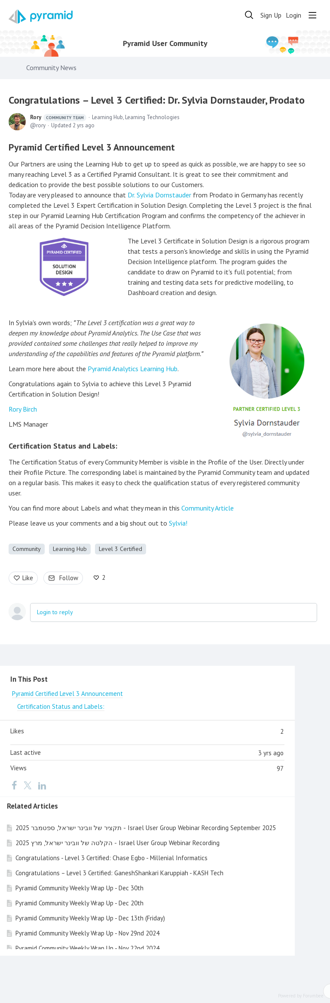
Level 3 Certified (120, 549)
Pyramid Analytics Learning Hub (132, 368)
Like (27, 578)
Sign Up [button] (270, 15)
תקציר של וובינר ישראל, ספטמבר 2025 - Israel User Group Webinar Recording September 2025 (145, 828)
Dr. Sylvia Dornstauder (159, 195)
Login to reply (55, 612)
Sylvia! (178, 523)
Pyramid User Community (165, 43)
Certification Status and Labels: (63, 446)
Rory (58, 117)
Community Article (207, 508)
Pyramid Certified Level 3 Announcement (92, 147)
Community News (51, 68)
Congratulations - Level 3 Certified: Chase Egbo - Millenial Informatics (111, 858)
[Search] (249, 15)
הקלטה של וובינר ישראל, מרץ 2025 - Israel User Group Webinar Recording (117, 843)
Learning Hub (70, 549)
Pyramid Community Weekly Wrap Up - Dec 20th (79, 903)
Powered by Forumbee (301, 996)
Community (26, 549)
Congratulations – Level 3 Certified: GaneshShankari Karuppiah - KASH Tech (119, 873)
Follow (68, 578)
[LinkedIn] (42, 785)
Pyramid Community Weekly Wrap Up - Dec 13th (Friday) (90, 918)
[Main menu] (312, 15)
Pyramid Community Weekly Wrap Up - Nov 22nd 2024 (87, 948)
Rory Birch (23, 409)
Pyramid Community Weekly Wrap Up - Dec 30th (79, 888)
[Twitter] (27, 785)
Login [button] (293, 15)
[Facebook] (14, 785)
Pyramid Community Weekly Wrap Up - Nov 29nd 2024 (87, 933)
